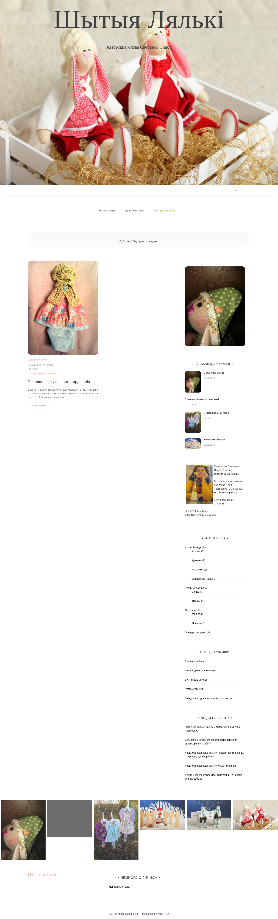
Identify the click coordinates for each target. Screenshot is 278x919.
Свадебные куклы (202, 576)
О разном (190, 608)
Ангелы (196, 549)
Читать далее (38, 403)
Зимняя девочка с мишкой (202, 397)
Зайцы (195, 589)
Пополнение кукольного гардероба (59, 379)
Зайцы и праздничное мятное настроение (209, 695)
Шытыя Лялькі (139, 19)
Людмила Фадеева (196, 750)
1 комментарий (46, 362)
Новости (197, 621)
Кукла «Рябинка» (214, 437)
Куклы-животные (134, 210)
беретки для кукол (47, 371)
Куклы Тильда (107, 210)
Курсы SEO (162, 911)
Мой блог (197, 611)
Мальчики (197, 567)
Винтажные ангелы (216, 410)
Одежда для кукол (164, 210)
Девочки (196, 558)
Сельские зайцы (214, 370)
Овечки (196, 598)
